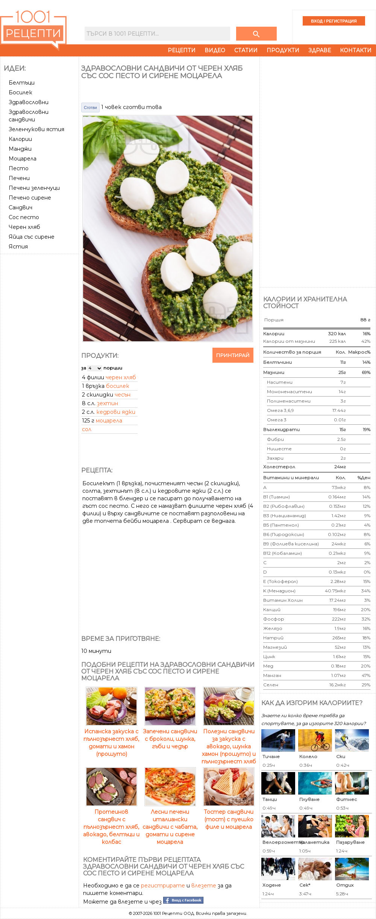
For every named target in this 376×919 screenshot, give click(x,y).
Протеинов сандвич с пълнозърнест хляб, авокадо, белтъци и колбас (111, 823)
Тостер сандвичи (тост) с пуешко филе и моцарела (229, 815)
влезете (203, 885)
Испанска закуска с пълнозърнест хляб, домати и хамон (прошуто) (111, 739)
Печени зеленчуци (34, 188)
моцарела (109, 420)
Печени (19, 178)
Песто (19, 168)
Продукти (283, 50)
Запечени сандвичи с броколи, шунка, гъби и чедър (170, 735)
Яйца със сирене (32, 236)
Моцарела (22, 158)
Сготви (90, 107)
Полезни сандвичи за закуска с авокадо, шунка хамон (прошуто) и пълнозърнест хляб (229, 743)
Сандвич (20, 207)
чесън (122, 394)
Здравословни (29, 102)
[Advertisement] (40, 369)
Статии (246, 50)
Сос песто (24, 217)
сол (86, 429)
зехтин (107, 403)
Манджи (20, 148)
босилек (117, 386)
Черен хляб (24, 227)
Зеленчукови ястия (36, 129)
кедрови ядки (115, 412)
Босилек (20, 92)
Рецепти (182, 50)
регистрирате (163, 885)
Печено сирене (30, 197)
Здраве (319, 50)
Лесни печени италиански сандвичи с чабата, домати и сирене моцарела (170, 823)
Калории (20, 139)
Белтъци (22, 82)
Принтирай (233, 355)
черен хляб (121, 377)
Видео (215, 50)
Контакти (355, 50)
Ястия (18, 246)
